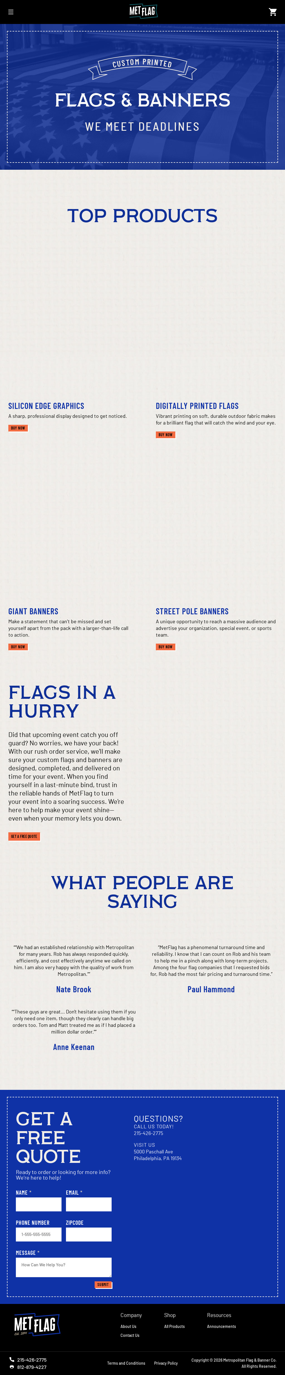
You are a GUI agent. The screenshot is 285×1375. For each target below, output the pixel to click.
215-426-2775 (148, 1133)
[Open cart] (273, 12)
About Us (128, 1326)
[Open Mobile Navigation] (10, 12)
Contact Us (130, 1335)
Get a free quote (24, 836)
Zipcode (75, 1222)
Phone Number (33, 1222)
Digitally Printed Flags (197, 406)
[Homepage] (41, 1325)
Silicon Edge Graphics (46, 406)
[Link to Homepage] (141, 12)
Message (28, 1252)
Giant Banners (33, 611)
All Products (174, 1326)
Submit (103, 1284)
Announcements (221, 1326)
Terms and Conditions (126, 1363)
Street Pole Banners (192, 611)
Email (74, 1192)
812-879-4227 (27, 1367)
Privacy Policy (166, 1363)
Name (24, 1192)
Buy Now (19, 428)
